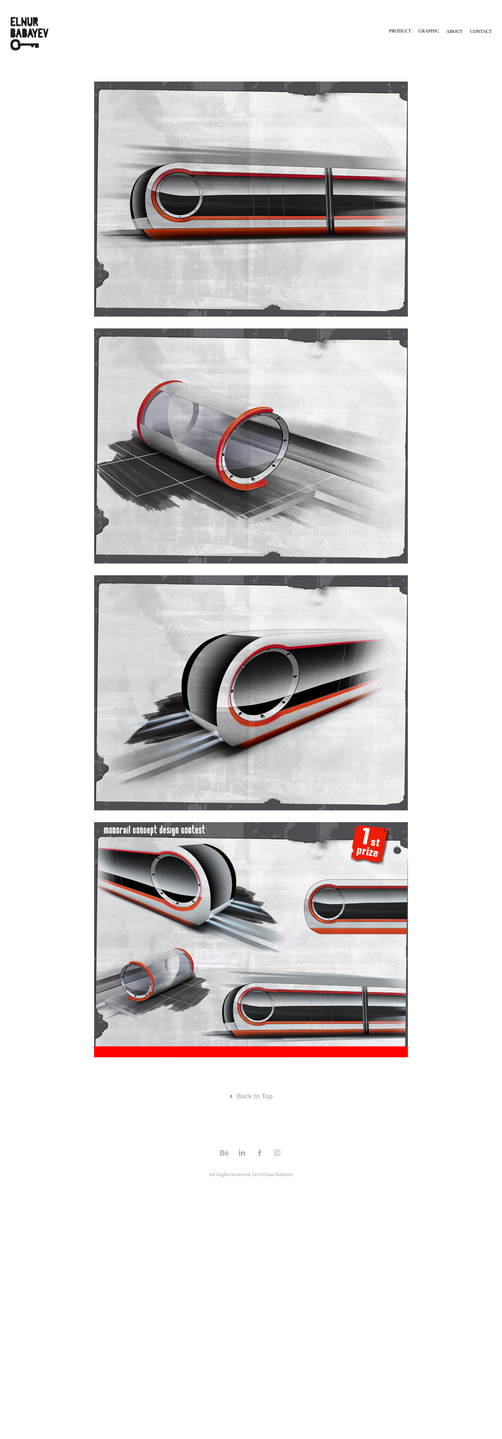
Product (400, 31)
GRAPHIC (428, 31)
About (454, 31)
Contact (481, 31)
